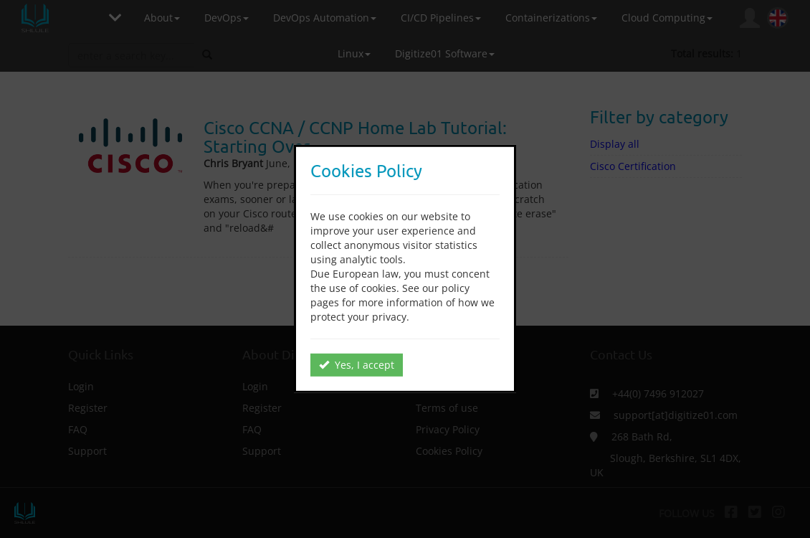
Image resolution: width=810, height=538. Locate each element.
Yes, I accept (356, 365)
